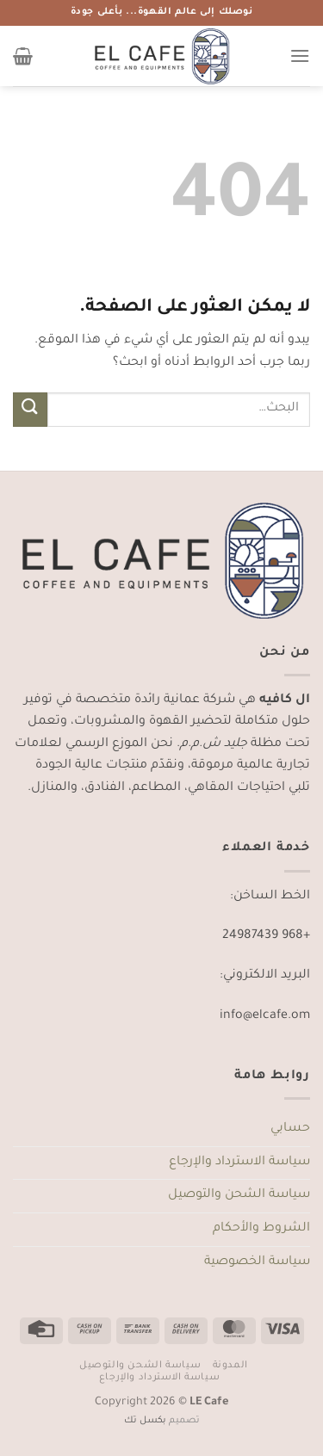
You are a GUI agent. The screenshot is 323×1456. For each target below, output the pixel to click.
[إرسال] (30, 409)
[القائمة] (299, 55)
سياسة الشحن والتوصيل (239, 1195)
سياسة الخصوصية (257, 1262)
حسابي (290, 1129)
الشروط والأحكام (261, 1229)
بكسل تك (145, 1421)
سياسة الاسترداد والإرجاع (239, 1162)
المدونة (230, 1365)
